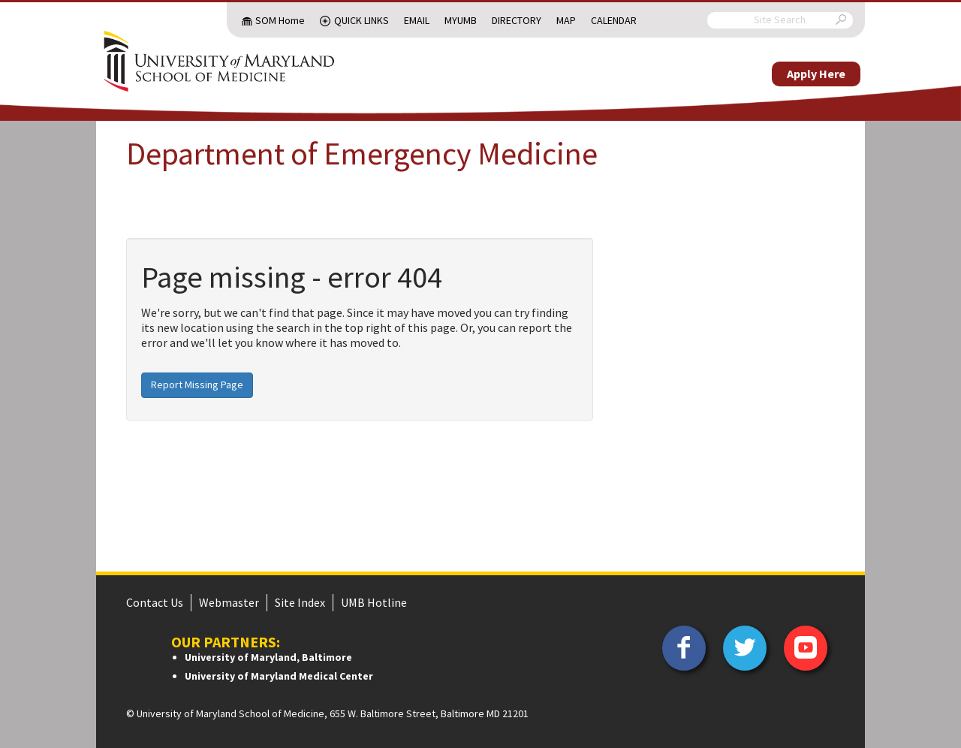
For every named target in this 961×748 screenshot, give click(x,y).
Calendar (614, 20)
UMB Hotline (374, 602)
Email (416, 20)
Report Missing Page (197, 384)
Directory (516, 20)
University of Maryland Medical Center (279, 676)
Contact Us (154, 602)
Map (566, 20)
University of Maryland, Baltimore (268, 657)
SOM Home (280, 20)
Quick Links (361, 20)
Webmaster (229, 602)
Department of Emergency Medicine (362, 153)
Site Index (300, 602)
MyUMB (460, 20)
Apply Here (816, 73)
